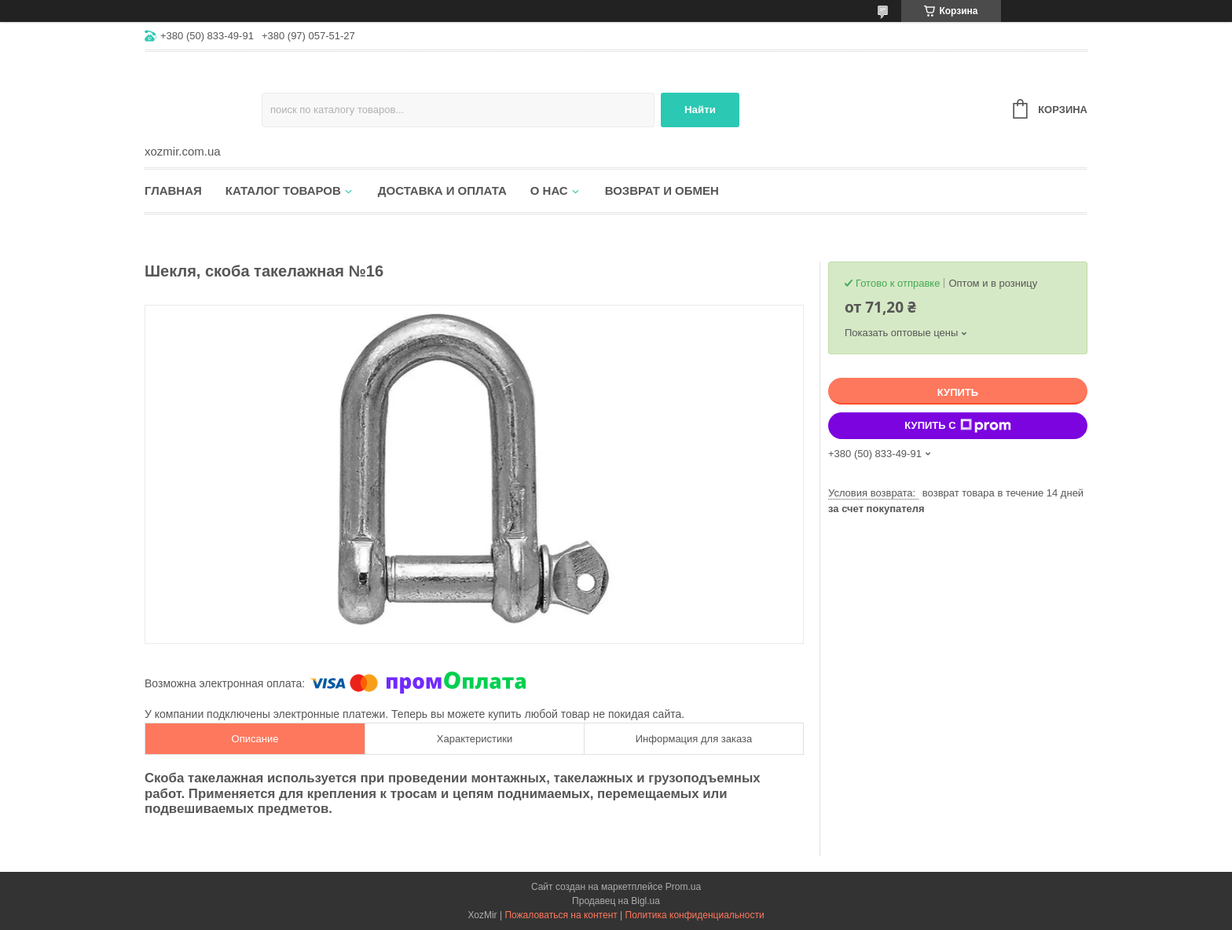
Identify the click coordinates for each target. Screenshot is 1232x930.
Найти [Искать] (700, 109)
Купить (957, 392)
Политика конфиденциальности (694, 915)
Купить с (957, 426)
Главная (173, 190)
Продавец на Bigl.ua (616, 900)
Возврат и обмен (662, 190)
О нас (549, 190)
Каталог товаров (283, 190)
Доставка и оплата (442, 190)
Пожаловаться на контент (560, 915)
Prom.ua (683, 886)
